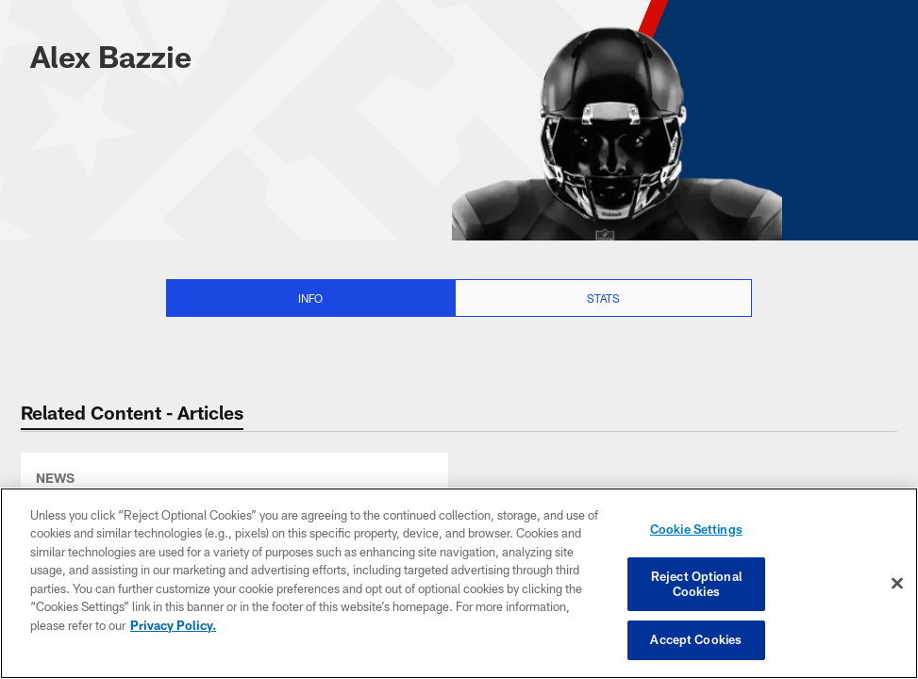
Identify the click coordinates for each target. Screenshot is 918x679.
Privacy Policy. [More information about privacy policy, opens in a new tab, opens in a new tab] (173, 625)
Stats (603, 298)
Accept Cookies (696, 639)
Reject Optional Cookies (696, 584)
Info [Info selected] (310, 298)
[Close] (897, 583)
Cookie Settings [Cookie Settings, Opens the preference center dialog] (696, 529)
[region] (459, 583)
